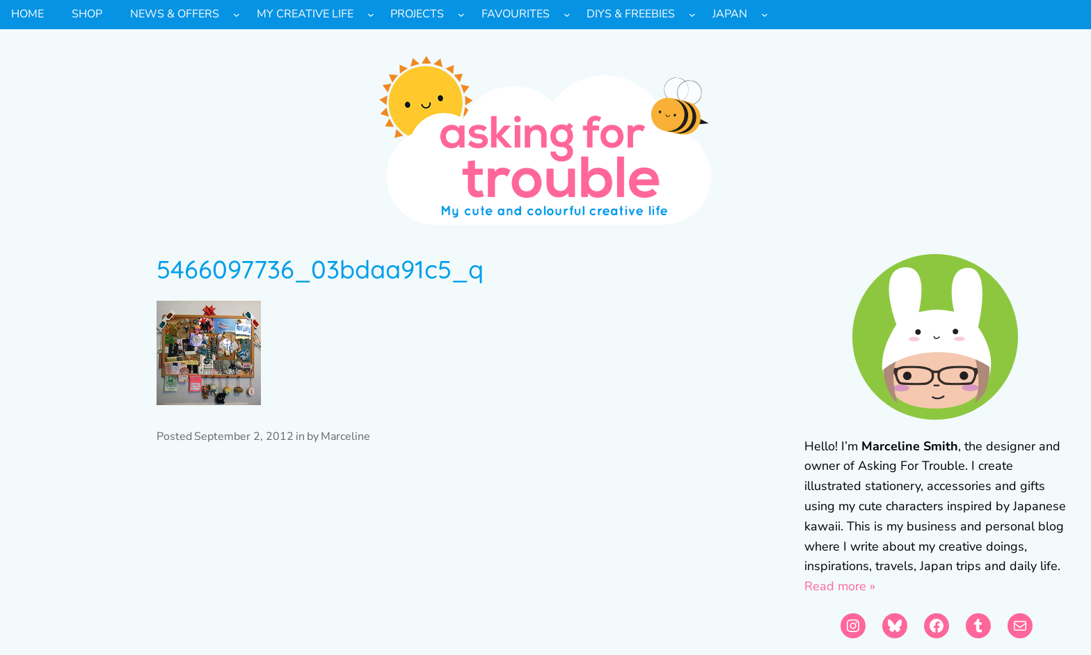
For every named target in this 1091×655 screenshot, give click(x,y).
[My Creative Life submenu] (370, 14)
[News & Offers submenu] (236, 14)
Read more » (839, 586)
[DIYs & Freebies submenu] (692, 14)
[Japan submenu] (764, 14)
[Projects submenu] (461, 14)
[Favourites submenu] (567, 14)
